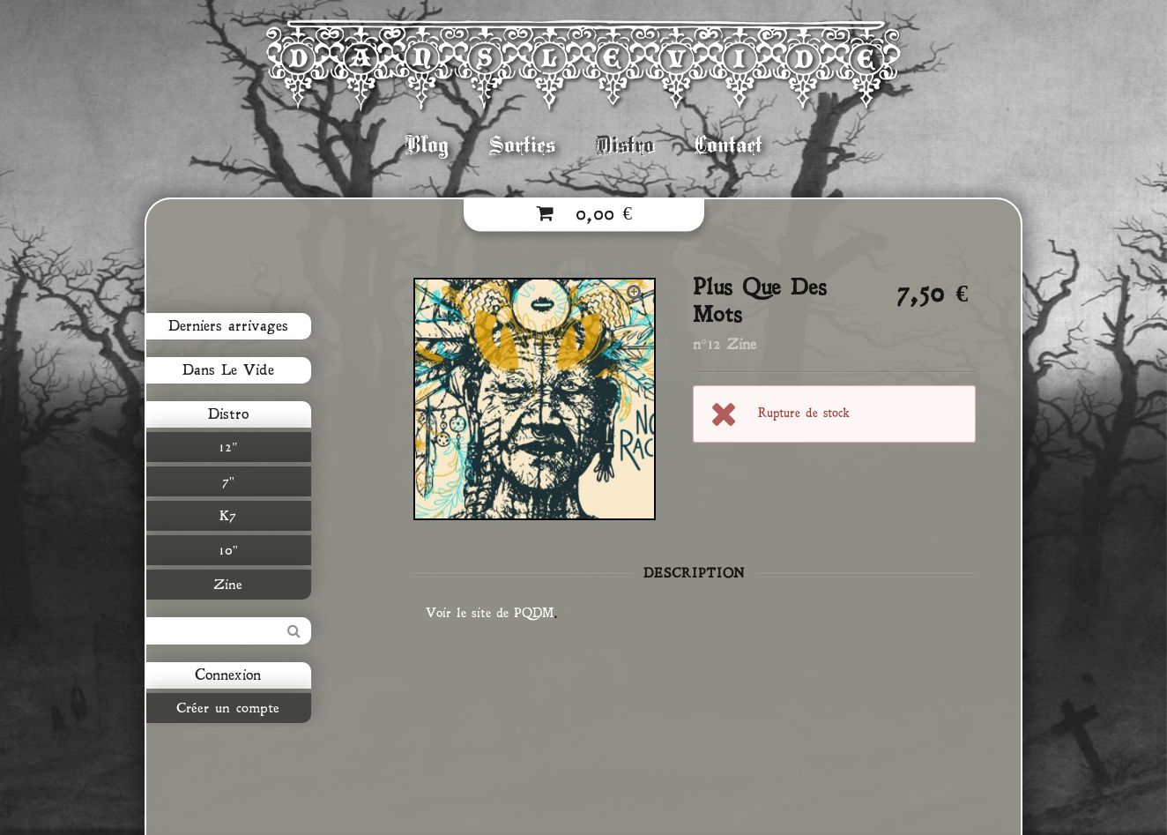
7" (225, 481)
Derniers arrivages (225, 326)
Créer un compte (225, 708)
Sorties (522, 145)
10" (224, 550)
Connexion (225, 675)
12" (225, 447)
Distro (625, 145)
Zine (225, 585)
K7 (225, 516)
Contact (728, 145)
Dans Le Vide (225, 370)
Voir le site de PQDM (490, 613)
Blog (427, 145)
